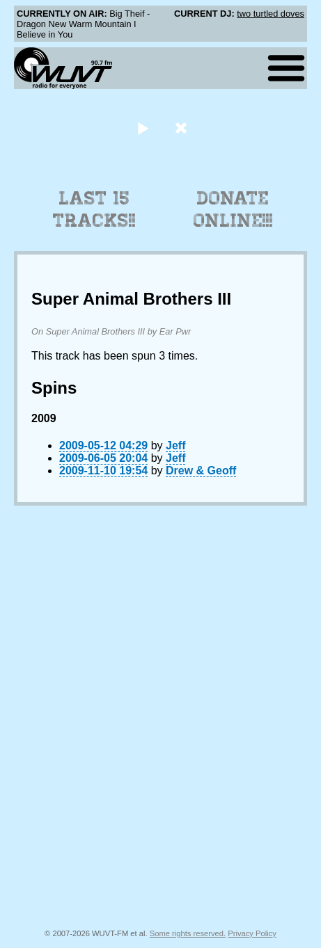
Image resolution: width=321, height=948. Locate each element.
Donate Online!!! (233, 209)
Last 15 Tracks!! (94, 209)
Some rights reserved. (188, 933)
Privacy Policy (252, 933)
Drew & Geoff (201, 470)
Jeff (175, 445)
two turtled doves (270, 13)
